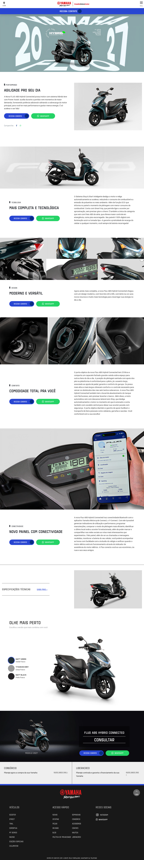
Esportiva (13, 828)
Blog (54, 832)
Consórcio (76, 819)
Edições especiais (16, 841)
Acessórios (76, 823)
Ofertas (55, 819)
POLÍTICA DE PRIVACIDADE (61, 837)
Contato (75, 828)
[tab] (11, 660)
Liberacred (76, 837)
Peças (54, 823)
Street (12, 819)
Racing (12, 837)
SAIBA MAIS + (42, 589)
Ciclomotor (13, 845)
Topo (136, 792)
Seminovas (76, 814)
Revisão (55, 828)
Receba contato (68, 11)
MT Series (13, 832)
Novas (54, 814)
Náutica (75, 832)
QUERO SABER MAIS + (61, 772)
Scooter (12, 814)
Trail (11, 823)
